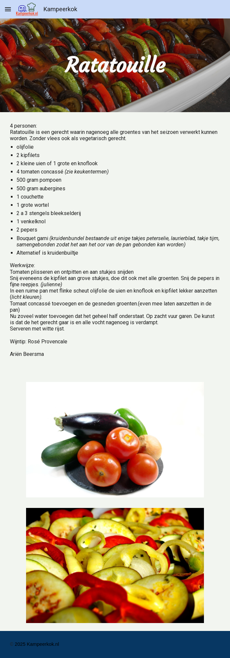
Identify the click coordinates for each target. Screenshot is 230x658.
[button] (8, 9)
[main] (115, 65)
